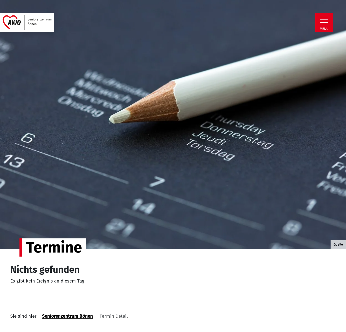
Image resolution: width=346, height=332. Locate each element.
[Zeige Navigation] (324, 19)
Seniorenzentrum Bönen (67, 316)
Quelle (338, 244)
